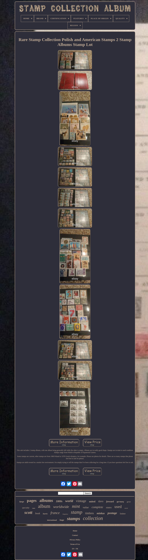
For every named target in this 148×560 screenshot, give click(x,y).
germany (120, 502)
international (52, 520)
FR (77, 549)
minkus (101, 513)
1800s (59, 501)
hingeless (65, 514)
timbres (89, 513)
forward (110, 501)
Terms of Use (75, 544)
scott (28, 512)
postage (112, 513)
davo (100, 501)
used (118, 506)
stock (126, 508)
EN (73, 549)
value (86, 507)
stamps (73, 518)
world (69, 501)
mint (76, 506)
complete (97, 507)
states (109, 507)
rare (33, 508)
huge (62, 520)
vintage (81, 501)
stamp (76, 512)
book (37, 513)
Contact (75, 535)
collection (93, 518)
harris (45, 514)
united (92, 501)
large (21, 501)
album (44, 506)
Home (75, 531)
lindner (123, 514)
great (129, 502)
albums (46, 500)
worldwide (61, 507)
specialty (25, 508)
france (55, 513)
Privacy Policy (75, 540)
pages (32, 500)
